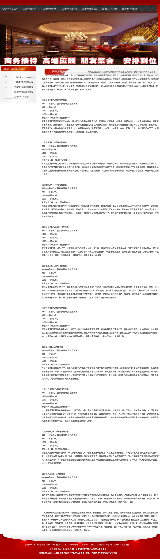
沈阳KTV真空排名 (69, 9)
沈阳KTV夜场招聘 (129, 9)
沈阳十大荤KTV (29, 9)
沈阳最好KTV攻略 (109, 9)
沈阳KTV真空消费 (70, 544)
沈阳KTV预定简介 (121, 544)
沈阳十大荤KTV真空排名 (24, 77)
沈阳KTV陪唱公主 (89, 9)
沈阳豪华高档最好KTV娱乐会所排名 (117, 72)
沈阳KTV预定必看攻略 (23, 92)
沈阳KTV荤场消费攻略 (23, 82)
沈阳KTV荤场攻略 (53, 544)
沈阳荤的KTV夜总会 (34, 544)
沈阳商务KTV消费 (21, 97)
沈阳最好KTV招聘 (104, 544)
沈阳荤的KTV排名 (87, 544)
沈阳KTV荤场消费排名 (23, 87)
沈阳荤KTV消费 (49, 9)
